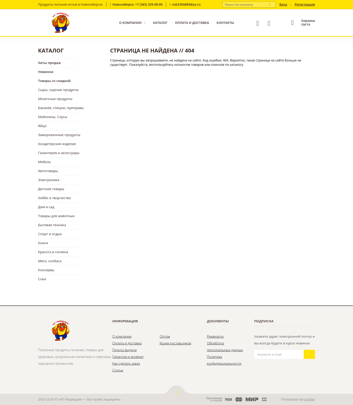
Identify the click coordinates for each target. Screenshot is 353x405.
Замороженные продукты (59, 134)
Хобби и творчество (54, 198)
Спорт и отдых (50, 234)
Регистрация (305, 4)
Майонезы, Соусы (52, 116)
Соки (42, 279)
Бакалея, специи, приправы (61, 107)
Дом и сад (46, 207)
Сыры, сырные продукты (58, 89)
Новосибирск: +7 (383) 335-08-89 (137, 4)
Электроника (48, 179)
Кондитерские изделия (57, 143)
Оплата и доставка (192, 22)
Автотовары (48, 170)
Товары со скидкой (54, 80)
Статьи (117, 370)
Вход (283, 4)
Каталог (160, 22)
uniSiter (309, 399)
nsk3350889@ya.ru (186, 4)
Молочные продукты (55, 98)
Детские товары (51, 189)
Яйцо (42, 125)
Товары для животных (56, 216)
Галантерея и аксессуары (58, 152)
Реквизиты (215, 336)
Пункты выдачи (124, 350)
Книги (43, 243)
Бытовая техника (52, 225)
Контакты (225, 22)
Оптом (165, 336)
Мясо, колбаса (49, 261)
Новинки (45, 71)
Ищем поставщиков (175, 343)
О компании (130, 22)
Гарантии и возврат (128, 356)
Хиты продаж (49, 62)
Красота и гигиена (53, 252)
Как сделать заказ (126, 363)
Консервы (46, 270)
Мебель (44, 161)
